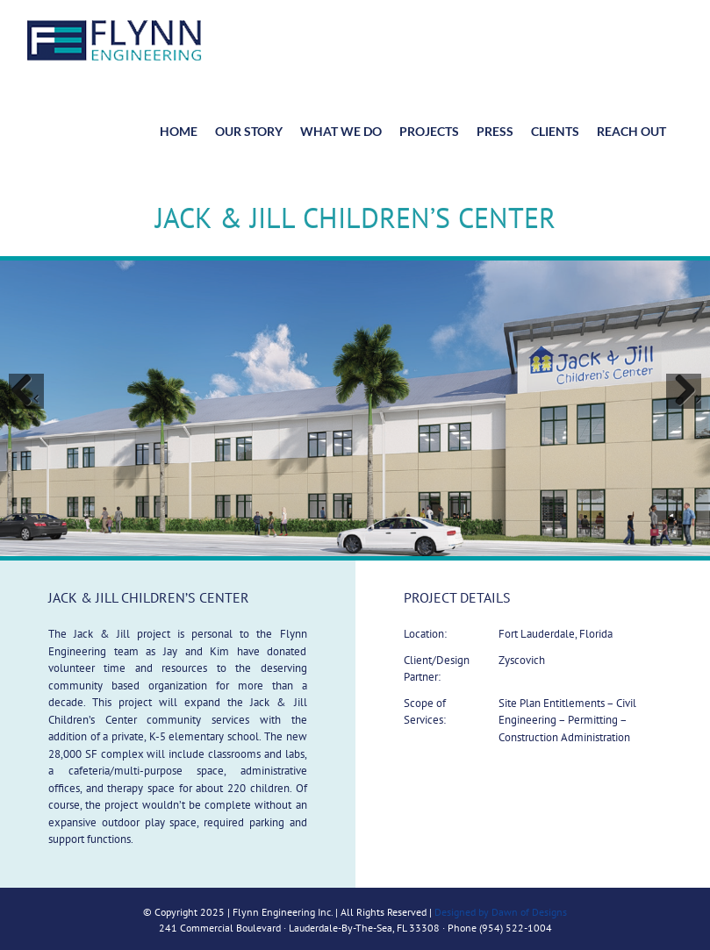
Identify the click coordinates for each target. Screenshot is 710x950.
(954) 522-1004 (515, 927)
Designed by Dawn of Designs (500, 911)
